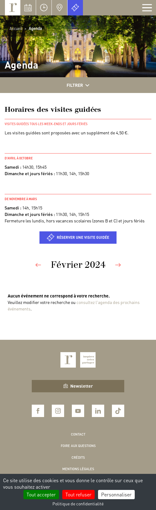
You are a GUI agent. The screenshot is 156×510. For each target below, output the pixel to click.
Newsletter (78, 386)
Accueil (16, 28)
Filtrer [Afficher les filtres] (78, 85)
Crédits (78, 457)
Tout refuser (78, 494)
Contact (78, 434)
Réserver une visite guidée (83, 237)
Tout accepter (41, 494)
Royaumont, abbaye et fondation (12, 7)
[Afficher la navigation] (147, 7)
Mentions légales (78, 469)
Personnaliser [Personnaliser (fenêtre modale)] (116, 494)
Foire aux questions (78, 446)
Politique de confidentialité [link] (78, 503)
